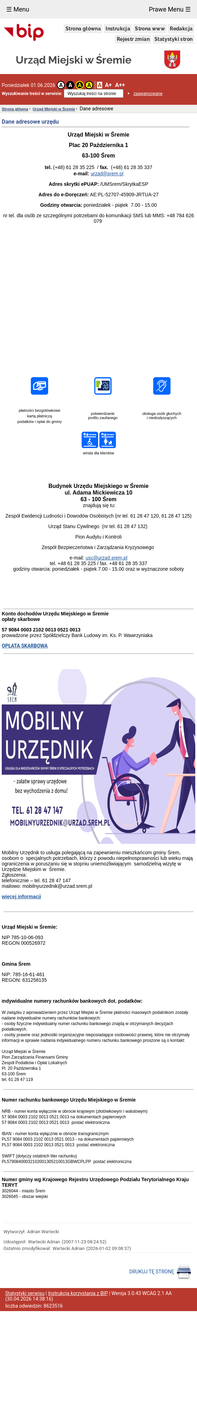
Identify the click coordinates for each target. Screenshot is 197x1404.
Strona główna (83, 28)
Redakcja (181, 28)
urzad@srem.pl (107, 173)
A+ (108, 85)
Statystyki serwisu (25, 1293)
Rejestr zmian (133, 39)
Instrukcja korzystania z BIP (78, 1293)
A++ (120, 85)
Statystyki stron (173, 39)
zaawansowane (148, 93)
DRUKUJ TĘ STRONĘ (160, 1272)
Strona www (150, 28)
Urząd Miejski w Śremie (54, 109)
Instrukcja (118, 28)
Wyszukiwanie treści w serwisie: (32, 93)
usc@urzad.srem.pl (106, 558)
